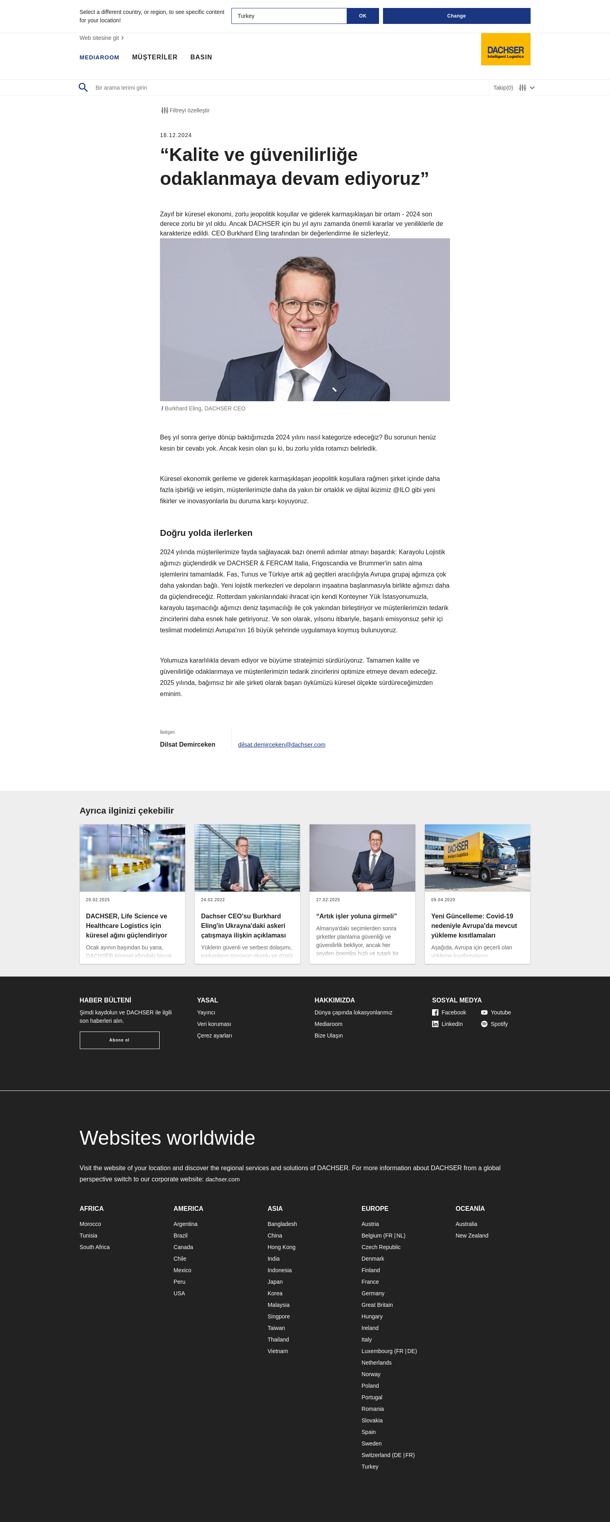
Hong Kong (282, 1247)
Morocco (90, 1224)
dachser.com (223, 1179)
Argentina (185, 1224)
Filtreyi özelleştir (184, 110)
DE (411, 1351)
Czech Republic (381, 1247)
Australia (466, 1224)
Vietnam (278, 1351)
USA (179, 1293)
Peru (180, 1282)
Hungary (372, 1316)
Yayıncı (206, 1012)
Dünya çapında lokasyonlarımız (354, 1012)
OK (363, 16)
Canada (183, 1247)
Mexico (182, 1270)
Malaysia (279, 1305)
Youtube (496, 1012)
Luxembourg (377, 1351)
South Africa (95, 1247)
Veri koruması (214, 1024)
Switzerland (375, 1455)
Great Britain (377, 1305)
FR (389, 1235)
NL (400, 1235)
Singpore (279, 1316)
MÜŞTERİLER (159, 58)
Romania (372, 1409)
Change (456, 16)
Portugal (371, 1397)
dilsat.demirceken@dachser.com (284, 744)
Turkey (369, 1466)
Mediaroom (329, 1024)
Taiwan (276, 1328)
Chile (180, 1258)
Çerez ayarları (214, 1035)
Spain (368, 1432)
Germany (373, 1293)
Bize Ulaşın (329, 1035)
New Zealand (472, 1235)
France (370, 1282)
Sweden (371, 1443)
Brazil (181, 1235)
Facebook (449, 1012)
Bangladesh (282, 1224)
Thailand (278, 1339)
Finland (370, 1270)
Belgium (371, 1235)
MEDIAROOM (102, 58)
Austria (370, 1224)
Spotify (494, 1024)
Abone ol (119, 1040)
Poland (370, 1386)
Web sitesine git (103, 37)
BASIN (206, 58)
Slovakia (372, 1420)
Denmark (372, 1258)
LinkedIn (447, 1024)
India (274, 1258)
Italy (366, 1339)
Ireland (370, 1328)
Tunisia (89, 1235)
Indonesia (280, 1270)
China (275, 1235)
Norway (370, 1374)
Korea (275, 1293)
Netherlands (376, 1362)
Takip (503, 88)
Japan (275, 1282)
